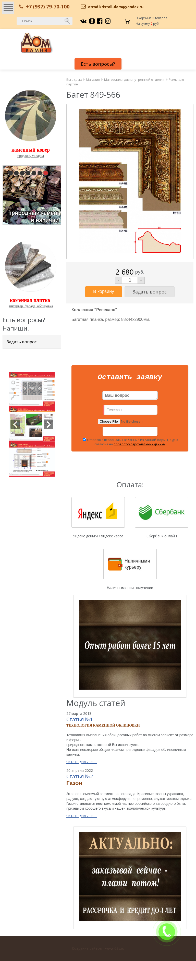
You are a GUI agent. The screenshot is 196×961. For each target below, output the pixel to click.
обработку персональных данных (139, 446)
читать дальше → (81, 763)
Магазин (93, 79)
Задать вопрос (21, 342)
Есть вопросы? (98, 64)
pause (32, 194)
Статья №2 (79, 777)
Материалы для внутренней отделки (134, 79)
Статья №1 (79, 720)
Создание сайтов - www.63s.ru (98, 948)
